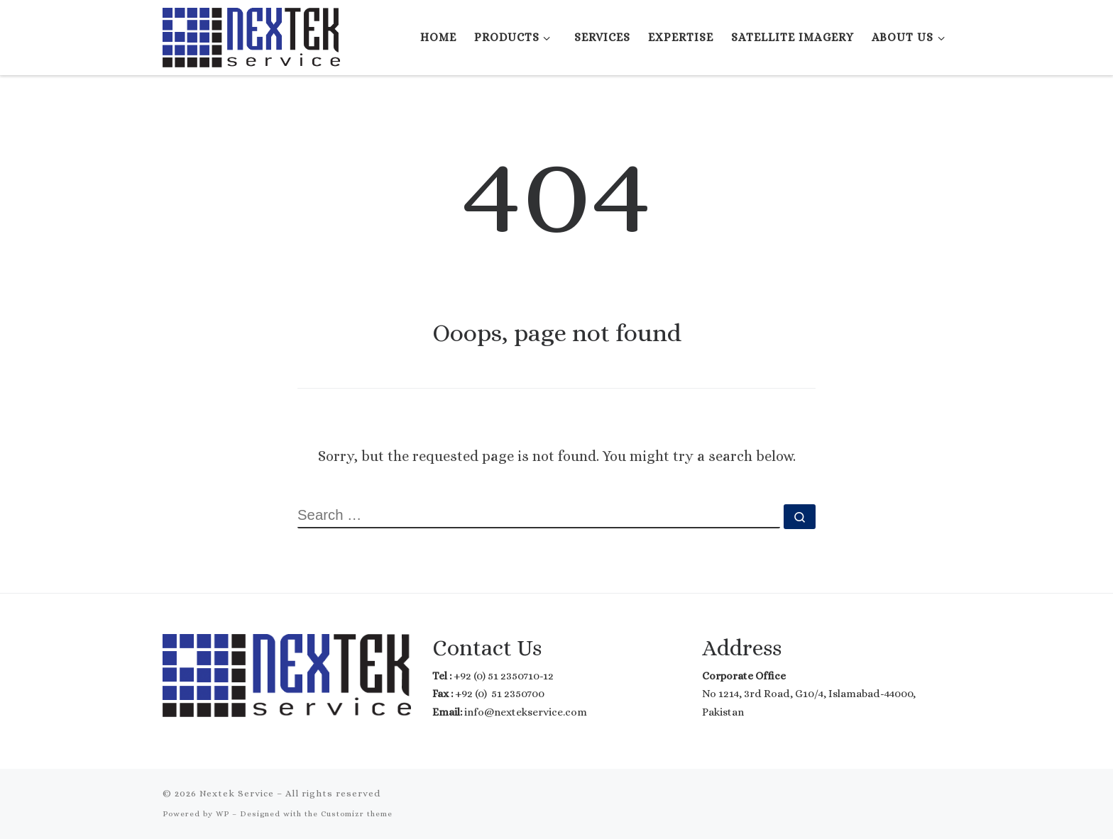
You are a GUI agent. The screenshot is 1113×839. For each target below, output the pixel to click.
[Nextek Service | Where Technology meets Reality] (251, 34)
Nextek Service (236, 793)
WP (222, 813)
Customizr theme (357, 813)
